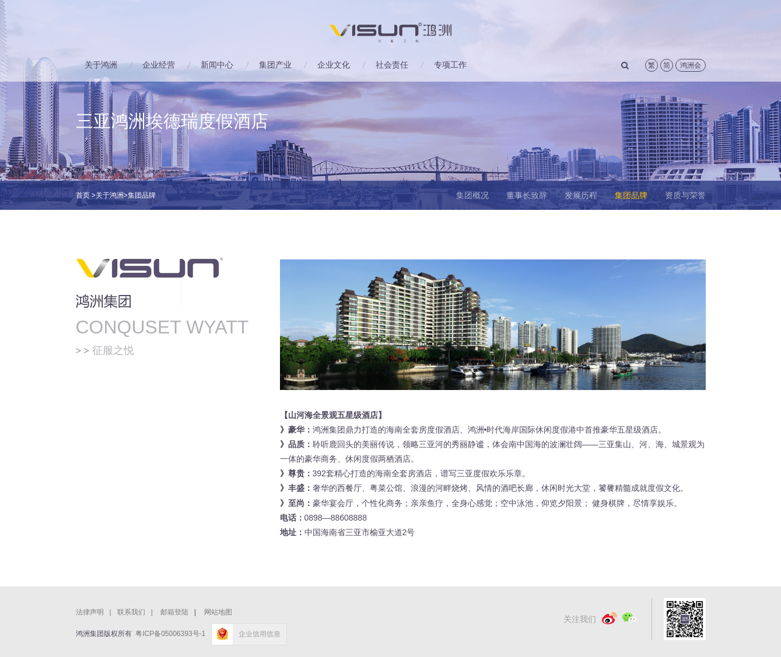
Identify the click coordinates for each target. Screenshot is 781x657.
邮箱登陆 (174, 612)
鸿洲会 (690, 65)
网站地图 (218, 612)
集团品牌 (631, 195)
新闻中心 (217, 64)
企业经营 (158, 64)
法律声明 (96, 612)
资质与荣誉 (685, 195)
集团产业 (275, 64)
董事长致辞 (526, 195)
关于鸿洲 (101, 64)
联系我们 (138, 612)
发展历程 (581, 195)
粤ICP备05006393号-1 (170, 634)
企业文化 (333, 64)
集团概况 (472, 195)
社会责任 (392, 64)
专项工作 (450, 64)
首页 (83, 195)
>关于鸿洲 (108, 195)
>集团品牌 (140, 195)
